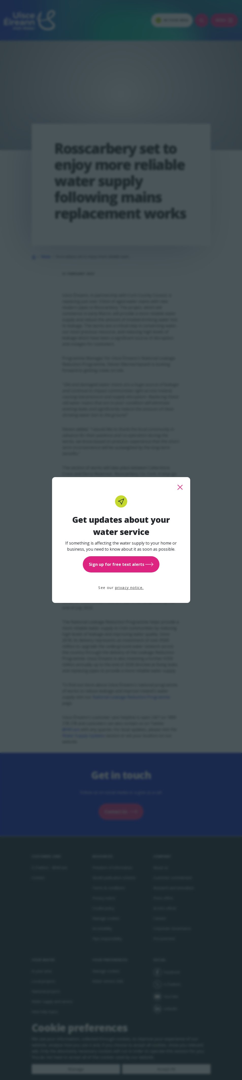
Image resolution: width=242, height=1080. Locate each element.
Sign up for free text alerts (121, 564)
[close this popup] (180, 487)
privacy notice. (129, 587)
